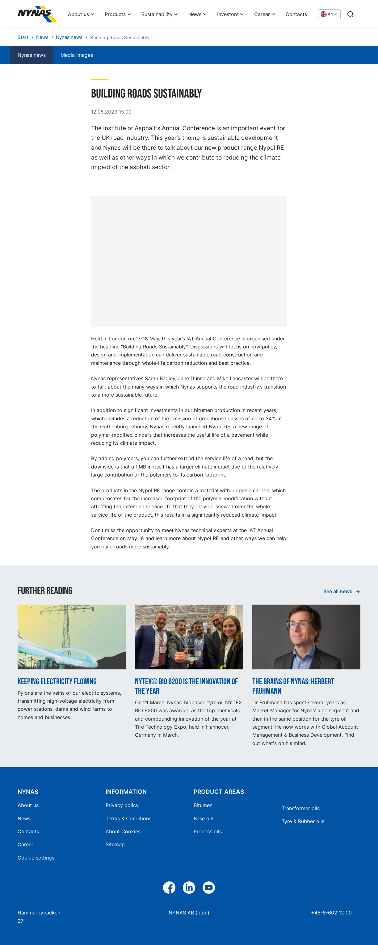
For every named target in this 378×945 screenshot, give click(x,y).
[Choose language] (329, 14)
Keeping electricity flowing (57, 681)
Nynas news (32, 55)
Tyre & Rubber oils (303, 821)
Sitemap (115, 844)
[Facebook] (169, 887)
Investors (227, 14)
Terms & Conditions (128, 818)
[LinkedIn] (189, 887)
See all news (338, 591)
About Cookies (123, 831)
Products (115, 14)
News (194, 14)
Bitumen (203, 805)
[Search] (350, 14)
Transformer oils (301, 808)
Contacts (296, 14)
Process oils (208, 831)
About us (78, 14)
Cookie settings (36, 858)
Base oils (204, 818)
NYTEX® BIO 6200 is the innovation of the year (186, 686)
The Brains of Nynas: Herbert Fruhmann (293, 686)
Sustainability (157, 14)
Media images (77, 55)
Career (262, 14)
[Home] (37, 14)
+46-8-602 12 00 (331, 913)
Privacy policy (122, 805)
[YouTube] (209, 887)
